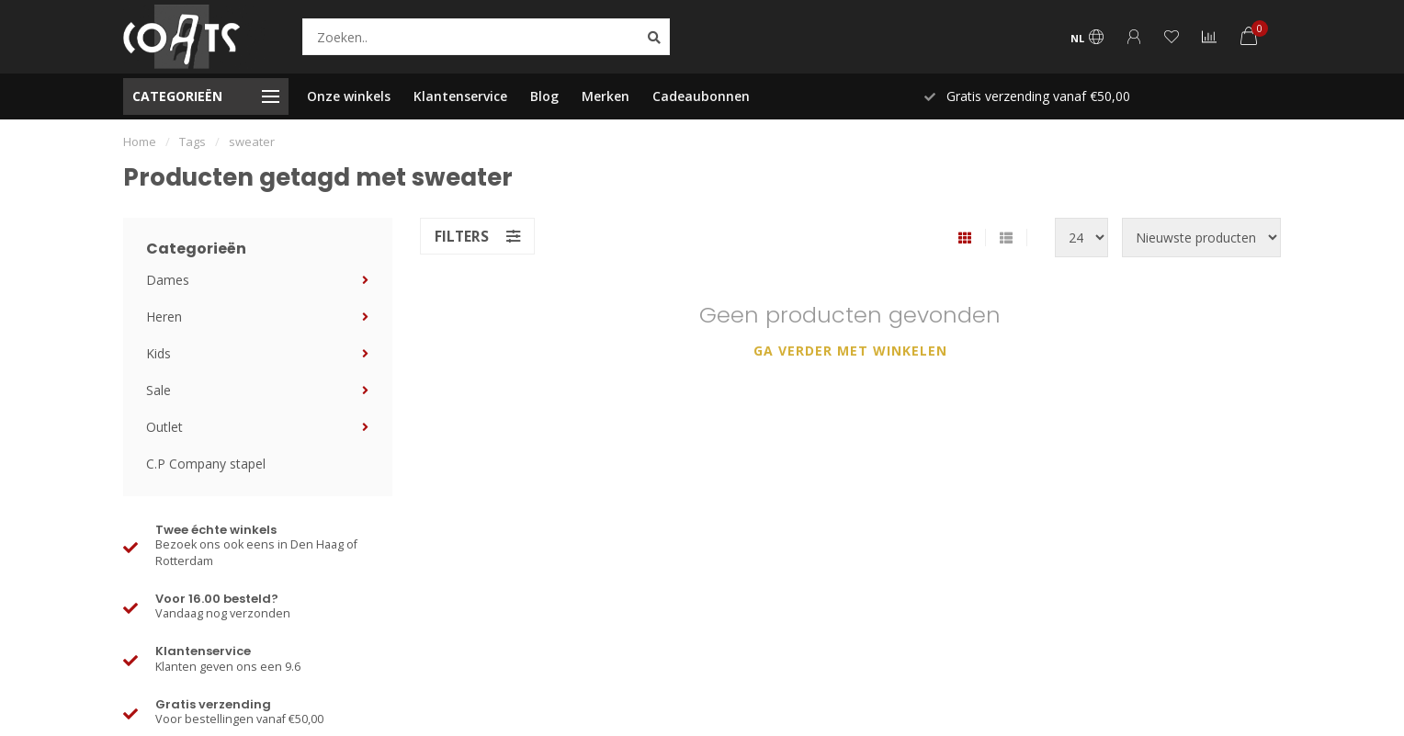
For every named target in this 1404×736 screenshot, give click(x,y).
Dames (167, 280)
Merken (605, 96)
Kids (158, 353)
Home (139, 141)
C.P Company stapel (206, 463)
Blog (544, 96)
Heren (164, 316)
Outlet (164, 427)
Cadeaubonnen (701, 96)
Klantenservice (460, 96)
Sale (158, 390)
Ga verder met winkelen (850, 350)
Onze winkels (349, 96)
